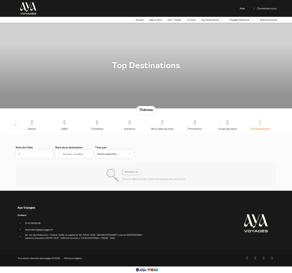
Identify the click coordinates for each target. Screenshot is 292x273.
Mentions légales (73, 258)
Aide (242, 8)
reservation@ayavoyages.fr (39, 229)
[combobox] (74, 154)
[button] (15, 124)
